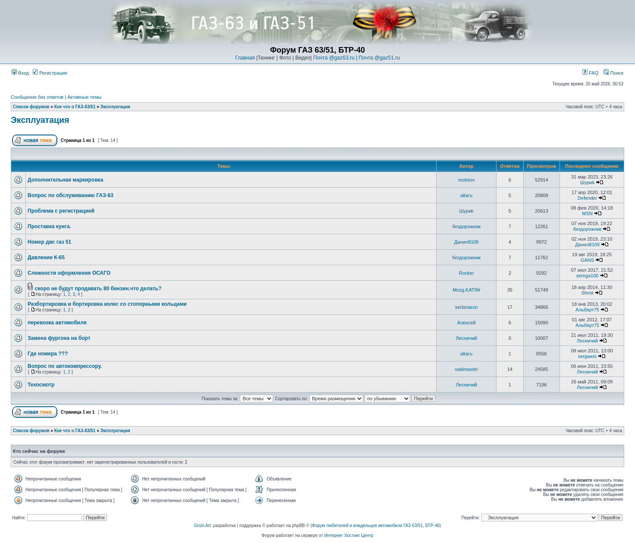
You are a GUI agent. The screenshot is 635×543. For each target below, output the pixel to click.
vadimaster (466, 369)
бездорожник (466, 226)
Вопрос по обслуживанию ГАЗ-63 (70, 195)
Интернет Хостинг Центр (349, 535)
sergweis (587, 356)
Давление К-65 (46, 257)
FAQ (590, 72)
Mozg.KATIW (466, 289)
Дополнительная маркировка (65, 180)
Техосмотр (41, 385)
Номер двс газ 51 (49, 242)
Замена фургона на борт (59, 338)
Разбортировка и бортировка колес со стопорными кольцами (107, 304)
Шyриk (587, 182)
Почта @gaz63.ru (334, 58)
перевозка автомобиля (57, 323)
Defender (587, 198)
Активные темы (84, 97)
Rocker (466, 273)
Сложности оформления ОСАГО (69, 273)
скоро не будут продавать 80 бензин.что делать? (98, 289)
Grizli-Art (202, 525)
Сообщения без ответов (37, 97)
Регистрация (50, 72)
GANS (587, 260)
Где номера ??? (48, 354)
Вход (20, 72)
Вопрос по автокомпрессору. (65, 366)
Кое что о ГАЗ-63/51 (75, 106)
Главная (245, 58)
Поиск (613, 72)
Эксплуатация (115, 106)
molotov (466, 179)
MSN (587, 213)
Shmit (587, 292)
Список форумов (31, 106)
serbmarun (466, 307)
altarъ (466, 195)
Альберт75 (587, 309)
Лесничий (466, 338)
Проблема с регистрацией (61, 211)
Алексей (466, 322)
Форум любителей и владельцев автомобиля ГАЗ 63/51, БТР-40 (376, 525)
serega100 (587, 275)
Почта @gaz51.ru (379, 58)
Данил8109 (466, 242)
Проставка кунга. (49, 226)
